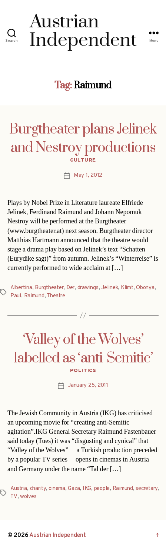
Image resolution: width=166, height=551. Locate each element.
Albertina (21, 287)
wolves (28, 496)
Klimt (127, 287)
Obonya (145, 287)
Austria (18, 488)
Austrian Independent (57, 535)
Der (70, 287)
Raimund (34, 296)
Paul (15, 296)
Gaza (74, 488)
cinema (57, 488)
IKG (87, 488)
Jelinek (109, 287)
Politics (83, 371)
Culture (83, 160)
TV (13, 496)
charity (38, 488)
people (102, 488)
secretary (146, 488)
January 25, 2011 (88, 385)
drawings (88, 287)
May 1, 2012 (88, 175)
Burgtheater (49, 287)
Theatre (56, 296)
